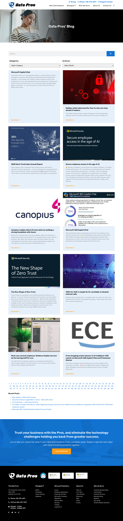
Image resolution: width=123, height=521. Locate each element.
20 (61, 384)
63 (96, 386)
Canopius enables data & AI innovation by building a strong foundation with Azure (32, 231)
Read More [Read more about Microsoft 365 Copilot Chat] (70, 248)
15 (45, 384)
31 (96, 384)
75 (30, 388)
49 (50, 386)
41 (23, 386)
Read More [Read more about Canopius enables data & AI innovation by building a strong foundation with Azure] (15, 248)
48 (46, 386)
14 (42, 384)
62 (92, 386)
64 (99, 386)
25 (77, 384)
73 (23, 388)
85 (62, 388)
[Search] (111, 53)
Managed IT (71, 6)
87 (69, 388)
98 (105, 388)
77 (36, 388)
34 (106, 384)
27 (83, 384)
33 (103, 384)
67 (109, 386)
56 (73, 386)
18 (54, 384)
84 (59, 388)
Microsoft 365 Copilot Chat (77, 230)
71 (17, 388)
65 (102, 386)
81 (49, 388)
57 (76, 386)
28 (87, 384)
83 (56, 388)
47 (43, 386)
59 (83, 386)
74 (27, 388)
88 (72, 388)
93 (88, 388)
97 (102, 388)
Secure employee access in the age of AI (83, 164)
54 (66, 386)
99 (108, 388)
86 (66, 388)
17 (51, 384)
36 (113, 384)
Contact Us (107, 6)
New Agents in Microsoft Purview (24, 397)
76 (33, 388)
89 (75, 388)
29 (90, 384)
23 (70, 384)
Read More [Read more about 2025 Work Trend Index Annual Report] (15, 186)
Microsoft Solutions (56, 6)
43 (30, 386)
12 (36, 384)
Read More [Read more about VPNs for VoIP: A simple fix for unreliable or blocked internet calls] (70, 311)
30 (93, 384)
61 (89, 386)
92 (85, 388)
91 (82, 388)
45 (37, 386)
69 (11, 388)
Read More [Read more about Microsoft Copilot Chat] (15, 120)
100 (112, 388)
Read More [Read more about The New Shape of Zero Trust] (15, 311)
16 (48, 384)
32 (100, 384)
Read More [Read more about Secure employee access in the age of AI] (70, 186)
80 (46, 388)
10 (30, 384)
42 (27, 386)
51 (56, 386)
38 (14, 386)
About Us (96, 6)
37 (10, 386)
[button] (114, 5)
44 (33, 386)
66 (106, 386)
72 (20, 388)
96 (98, 388)
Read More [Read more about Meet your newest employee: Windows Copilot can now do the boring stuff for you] (15, 374)
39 (17, 386)
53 (63, 386)
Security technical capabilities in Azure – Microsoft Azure (32, 400)
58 (79, 386)
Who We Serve (84, 6)
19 (57, 384)
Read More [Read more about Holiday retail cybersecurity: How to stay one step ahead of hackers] (70, 120)
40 (20, 386)
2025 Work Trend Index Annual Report (27, 164)
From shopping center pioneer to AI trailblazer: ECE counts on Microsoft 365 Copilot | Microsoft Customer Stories (88, 358)
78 (39, 388)
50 (53, 386)
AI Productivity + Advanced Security (25, 402)
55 (69, 386)
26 (80, 384)
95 (95, 388)
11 (33, 384)
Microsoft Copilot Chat (20, 72)
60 (86, 386)
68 (112, 386)
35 (110, 384)
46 (40, 386)
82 (52, 388)
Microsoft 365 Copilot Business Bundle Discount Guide (31, 409)
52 (59, 386)
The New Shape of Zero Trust (23, 292)
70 (14, 388)
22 (67, 384)
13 (39, 384)
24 (74, 384)
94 (92, 388)
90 (79, 388)
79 (43, 388)
